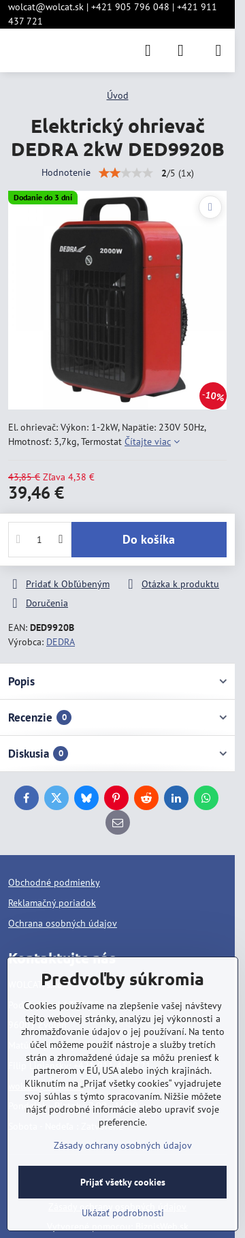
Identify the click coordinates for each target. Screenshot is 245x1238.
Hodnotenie (66, 172)
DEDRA (60, 642)
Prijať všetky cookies (122, 1182)
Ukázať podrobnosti (123, 1213)
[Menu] (218, 50)
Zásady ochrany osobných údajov (123, 1145)
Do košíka (148, 539)
